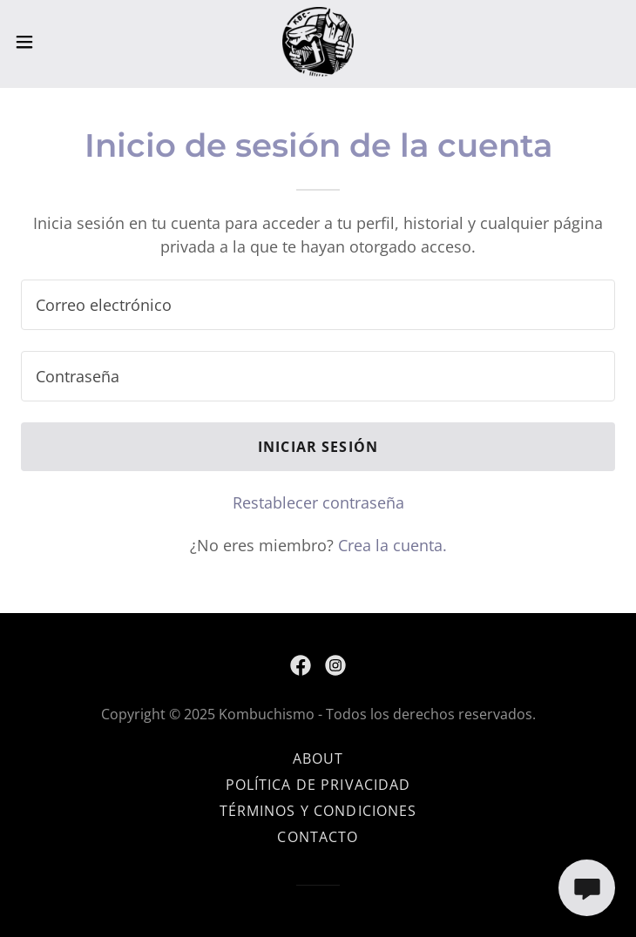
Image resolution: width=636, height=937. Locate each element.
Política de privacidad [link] (318, 784)
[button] (53, 41)
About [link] (318, 758)
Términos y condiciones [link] (318, 810)
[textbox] (318, 305)
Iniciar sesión (318, 446)
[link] (317, 42)
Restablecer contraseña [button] (318, 502)
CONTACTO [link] (317, 836)
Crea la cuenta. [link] (392, 545)
